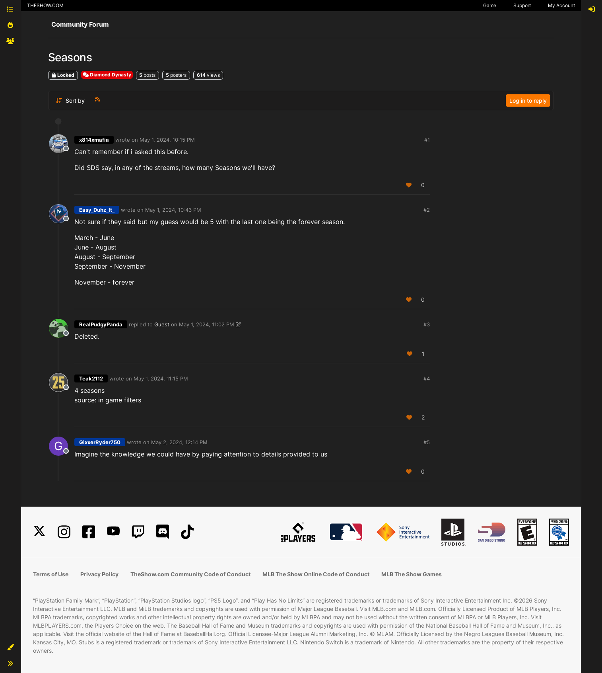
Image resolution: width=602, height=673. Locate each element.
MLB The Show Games (411, 574)
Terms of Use (50, 574)
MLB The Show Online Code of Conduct (315, 574)
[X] (39, 532)
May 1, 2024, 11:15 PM (161, 378)
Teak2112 (91, 378)
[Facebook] (88, 532)
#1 (427, 140)
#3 (426, 324)
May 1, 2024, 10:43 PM (173, 210)
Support (522, 5)
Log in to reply (528, 100)
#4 (426, 378)
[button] (10, 647)
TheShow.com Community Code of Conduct (190, 574)
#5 (426, 442)
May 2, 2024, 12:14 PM (179, 442)
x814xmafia (94, 140)
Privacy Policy (99, 574)
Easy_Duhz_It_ (97, 210)
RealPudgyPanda (100, 324)
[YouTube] (113, 532)
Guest (161, 324)
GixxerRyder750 (99, 442)
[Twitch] (138, 532)
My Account (561, 5)
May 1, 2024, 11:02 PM (206, 324)
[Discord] (162, 532)
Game (489, 5)
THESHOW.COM (45, 5)
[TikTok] (187, 532)
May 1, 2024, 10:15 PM (167, 140)
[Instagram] (64, 532)
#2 (426, 210)
